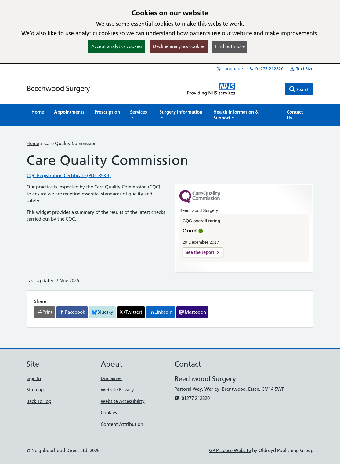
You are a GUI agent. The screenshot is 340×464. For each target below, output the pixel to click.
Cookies (109, 412)
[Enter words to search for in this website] (264, 89)
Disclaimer (111, 378)
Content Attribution (122, 424)
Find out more (230, 46)
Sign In (34, 378)
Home (33, 143)
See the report (199, 252)
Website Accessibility (123, 401)
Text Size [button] (301, 68)
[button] (139, 115)
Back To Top (39, 401)
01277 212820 (266, 68)
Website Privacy (117, 390)
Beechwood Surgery (58, 88)
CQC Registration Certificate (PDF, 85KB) (69, 175)
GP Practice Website (230, 450)
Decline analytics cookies (179, 46)
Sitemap (35, 390)
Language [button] (229, 68)
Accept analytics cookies (116, 46)
